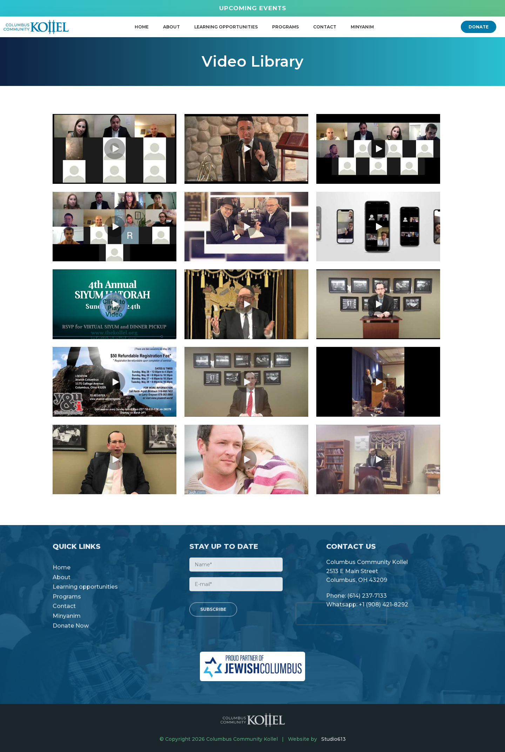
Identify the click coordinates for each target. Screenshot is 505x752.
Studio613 (333, 739)
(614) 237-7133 (367, 599)
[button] (478, 27)
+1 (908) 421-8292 (383, 608)
